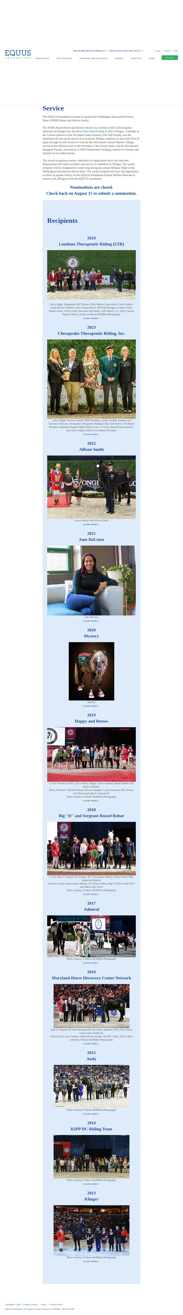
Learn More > (91, 318)
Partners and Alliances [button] (93, 58)
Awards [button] (119, 58)
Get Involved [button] (64, 58)
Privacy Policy (56, 1304)
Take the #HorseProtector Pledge (89, 51)
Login (158, 51)
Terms (43, 1304)
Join (176, 51)
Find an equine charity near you (125, 51)
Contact (167, 51)
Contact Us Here (30, 1304)
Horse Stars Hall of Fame (90, 131)
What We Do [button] (42, 58)
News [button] (152, 58)
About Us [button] (136, 58)
